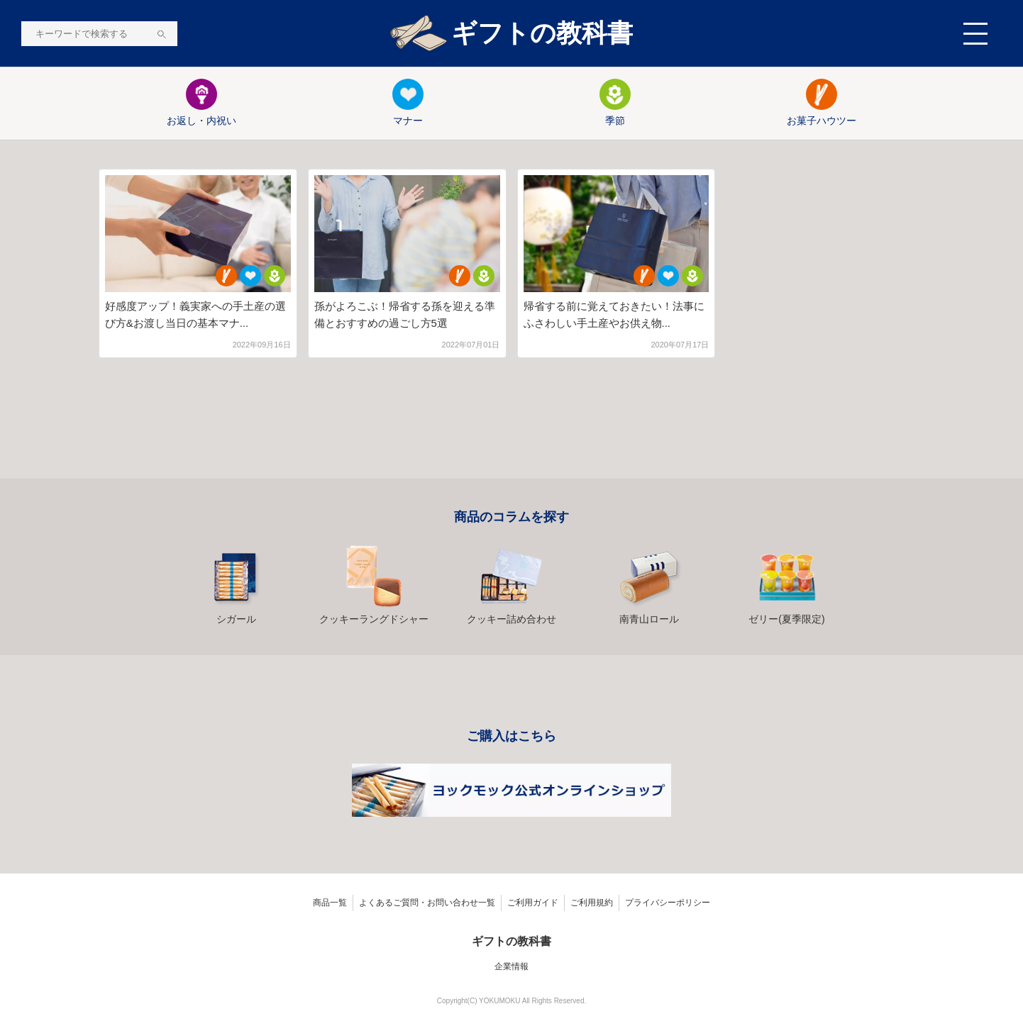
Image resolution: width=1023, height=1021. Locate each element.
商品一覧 (330, 903)
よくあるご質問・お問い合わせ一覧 (427, 903)
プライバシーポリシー (667, 903)
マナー (408, 102)
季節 (615, 102)
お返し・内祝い (201, 102)
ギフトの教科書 (511, 34)
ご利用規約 (591, 903)
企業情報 (511, 966)
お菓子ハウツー (821, 102)
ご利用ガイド (532, 903)
